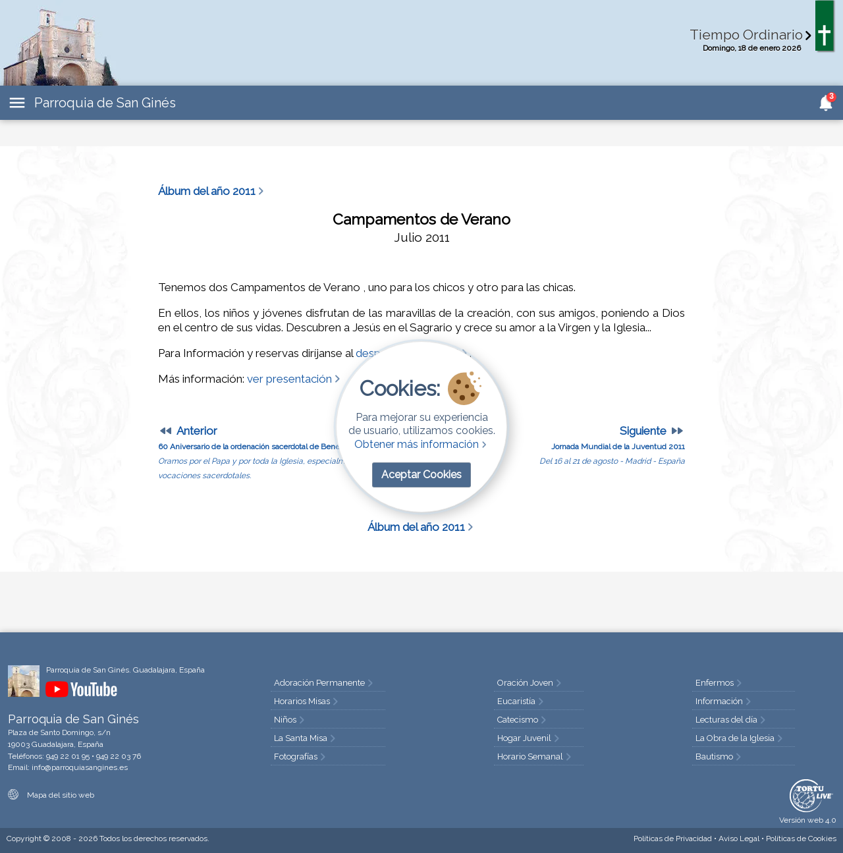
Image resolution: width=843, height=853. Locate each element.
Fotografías (301, 756)
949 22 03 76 (118, 756)
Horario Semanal (535, 756)
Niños (290, 720)
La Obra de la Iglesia (740, 738)
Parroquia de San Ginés (105, 103)
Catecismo (523, 720)
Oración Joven (530, 683)
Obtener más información (421, 444)
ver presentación (294, 378)
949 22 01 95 (68, 756)
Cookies (801, 838)
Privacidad (673, 838)
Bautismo (719, 756)
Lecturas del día (731, 720)
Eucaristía (521, 701)
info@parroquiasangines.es (80, 767)
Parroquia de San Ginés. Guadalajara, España (125, 669)
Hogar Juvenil (529, 738)
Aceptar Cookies (421, 474)
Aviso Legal (739, 838)
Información (724, 701)
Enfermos (719, 683)
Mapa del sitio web (51, 795)
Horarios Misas (307, 701)
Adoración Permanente (324, 683)
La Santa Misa (306, 738)
